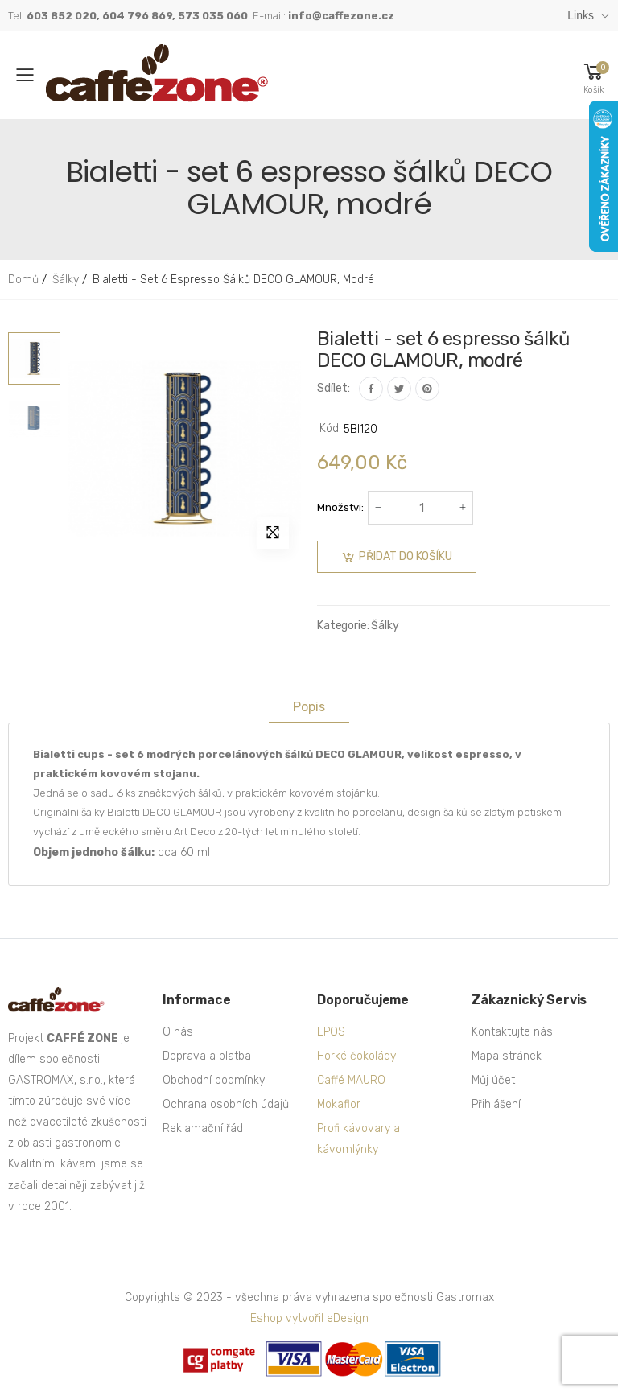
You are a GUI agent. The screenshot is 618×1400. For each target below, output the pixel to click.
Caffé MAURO (351, 1080)
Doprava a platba (207, 1056)
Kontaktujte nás (512, 1032)
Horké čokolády (356, 1056)
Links (580, 15)
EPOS (331, 1032)
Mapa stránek (507, 1056)
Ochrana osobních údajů (226, 1104)
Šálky (384, 625)
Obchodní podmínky (214, 1080)
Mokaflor (338, 1104)
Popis (308, 706)
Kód (329, 428)
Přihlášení (496, 1104)
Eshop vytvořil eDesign (309, 1318)
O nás (178, 1032)
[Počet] (421, 508)
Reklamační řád (203, 1128)
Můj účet (493, 1080)
